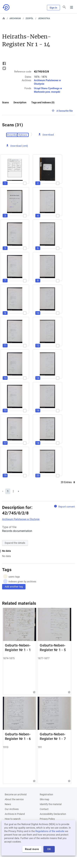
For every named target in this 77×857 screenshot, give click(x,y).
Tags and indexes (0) (42, 102)
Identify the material (51, 804)
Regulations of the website (49, 831)
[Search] (64, 7)
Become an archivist (16, 794)
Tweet (4, 68)
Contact (44, 809)
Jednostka (44, 18)
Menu (71, 7)
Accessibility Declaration (53, 814)
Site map (44, 799)
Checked (22, 134)
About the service (14, 799)
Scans (5, 102)
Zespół (29, 18)
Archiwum (15, 18)
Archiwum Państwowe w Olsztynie (21, 519)
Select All (12, 134)
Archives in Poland (15, 814)
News (8, 804)
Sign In (53, 7)
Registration (46, 794)
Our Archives (12, 809)
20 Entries (68, 482)
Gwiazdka (34, 692)
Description (20, 102)
